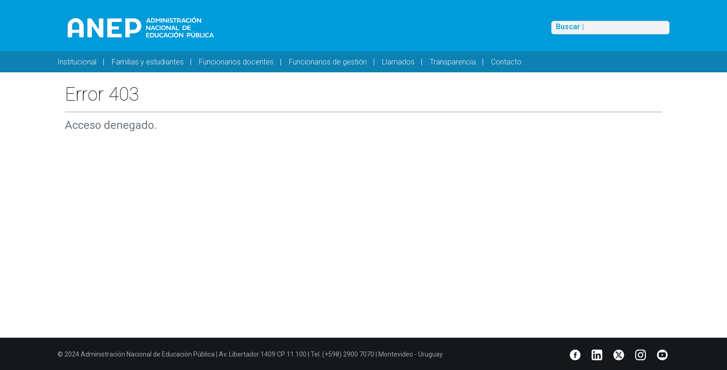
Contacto (506, 61)
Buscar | (570, 27)
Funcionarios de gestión (328, 61)
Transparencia (453, 61)
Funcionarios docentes (236, 61)
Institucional (76, 61)
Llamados (398, 61)
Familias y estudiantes (148, 61)
